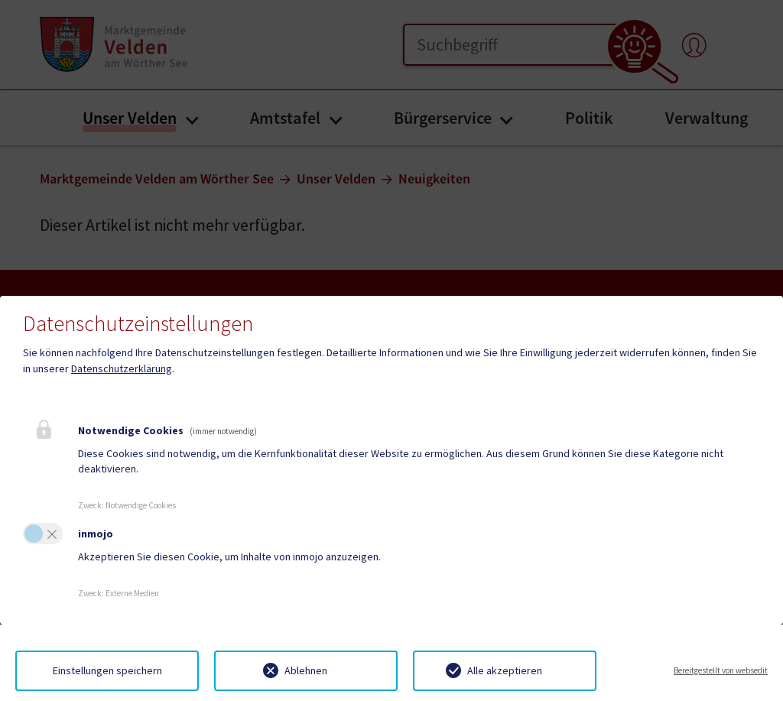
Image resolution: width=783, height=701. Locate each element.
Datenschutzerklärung (121, 368)
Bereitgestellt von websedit (721, 670)
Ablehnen (305, 670)
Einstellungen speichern (107, 670)
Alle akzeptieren (504, 670)
